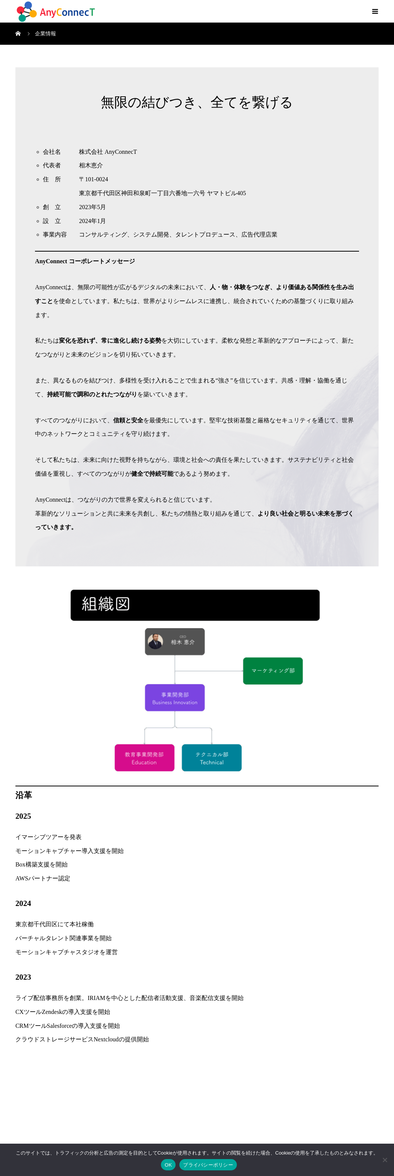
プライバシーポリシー (208, 1165)
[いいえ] (384, 1160)
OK (168, 1165)
